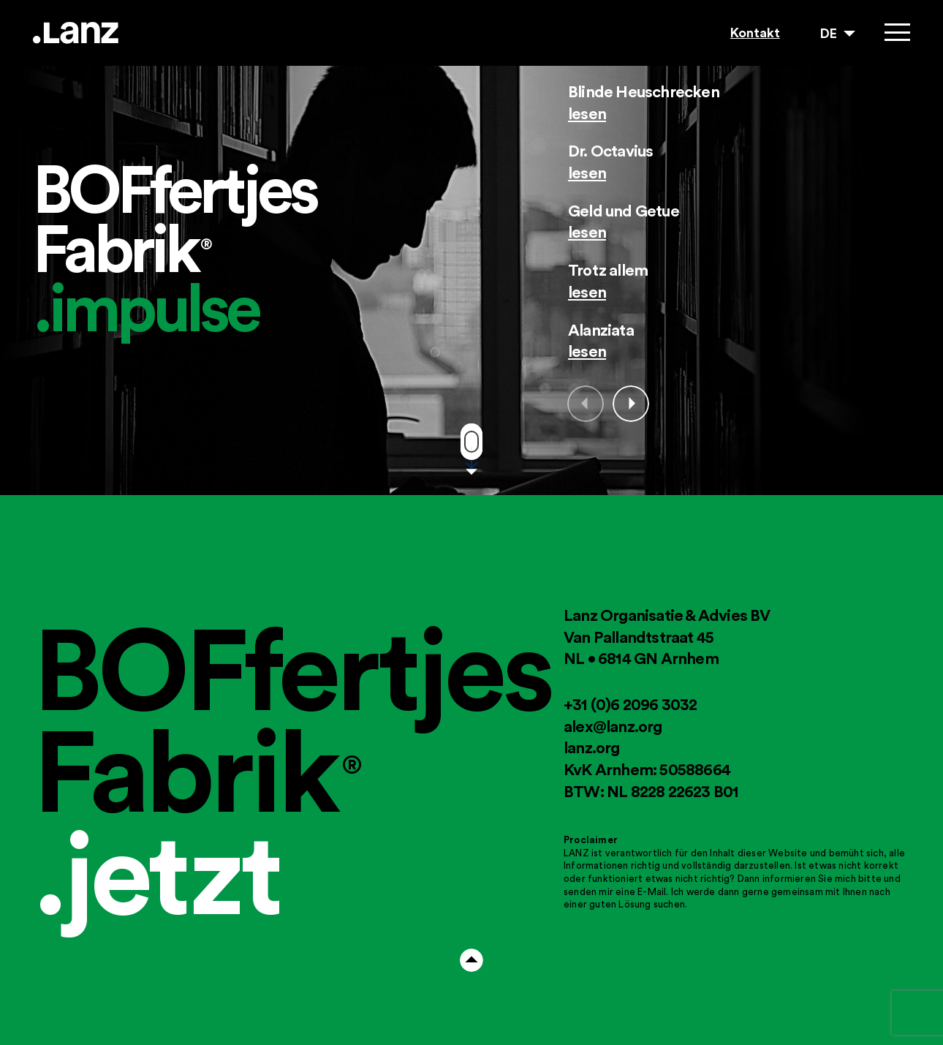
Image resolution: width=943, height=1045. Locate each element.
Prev (585, 403)
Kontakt (755, 32)
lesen (587, 113)
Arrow (471, 960)
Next (631, 403)
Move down (471, 442)
